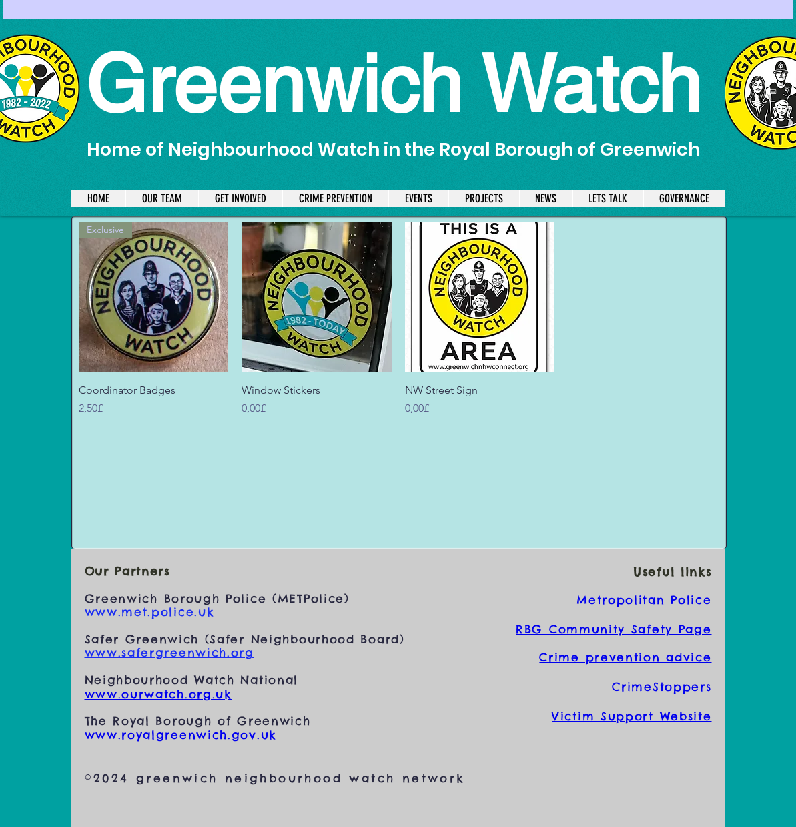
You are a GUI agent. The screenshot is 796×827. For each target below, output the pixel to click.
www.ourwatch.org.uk (158, 694)
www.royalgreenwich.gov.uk (181, 735)
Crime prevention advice (625, 657)
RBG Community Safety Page (614, 629)
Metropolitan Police (643, 600)
